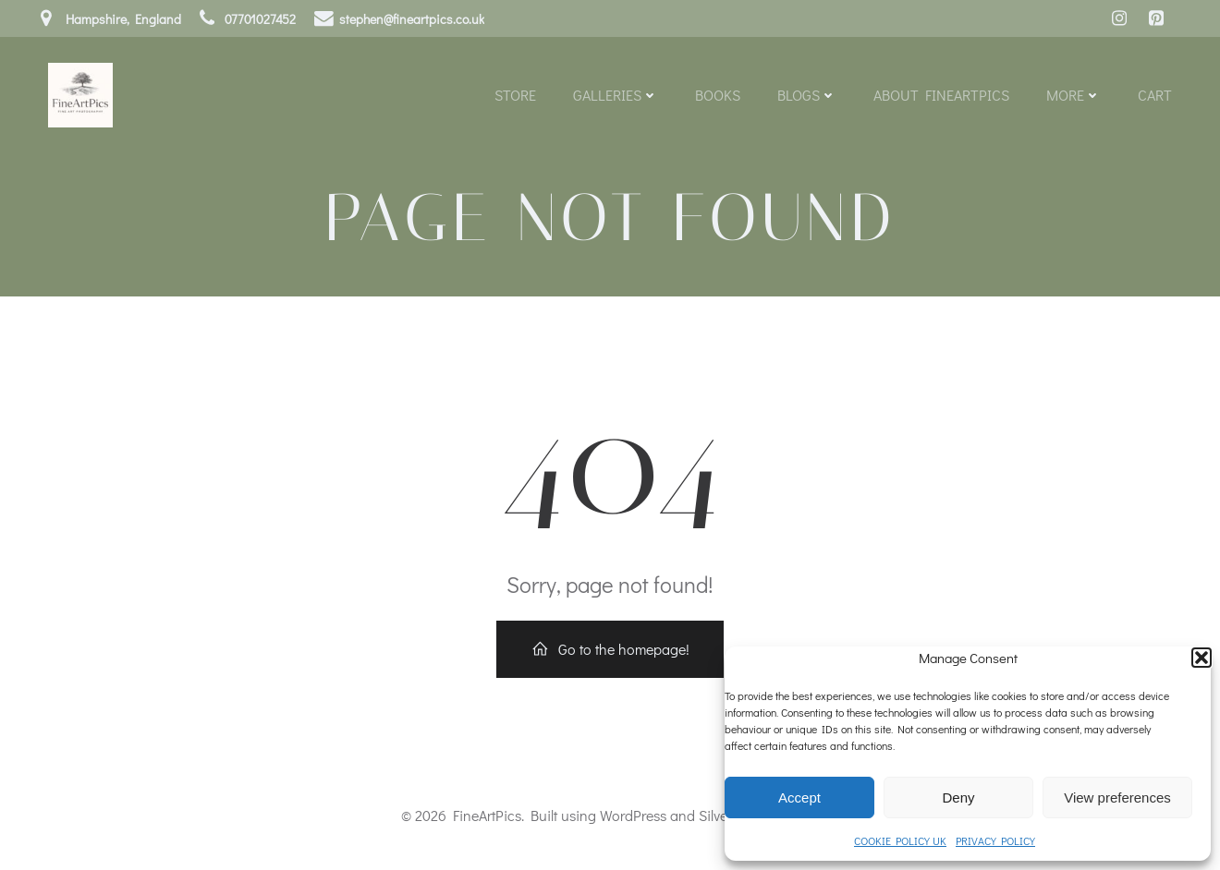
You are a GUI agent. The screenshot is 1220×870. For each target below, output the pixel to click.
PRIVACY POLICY (995, 840)
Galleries (615, 94)
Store (515, 94)
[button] (1201, 657)
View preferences (1117, 797)
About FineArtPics (941, 94)
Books (717, 94)
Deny (958, 797)
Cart (1155, 94)
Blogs (806, 94)
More (1073, 94)
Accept (799, 797)
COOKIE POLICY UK (900, 840)
